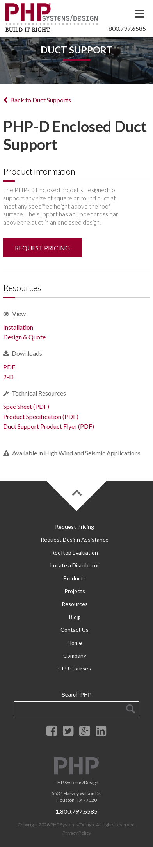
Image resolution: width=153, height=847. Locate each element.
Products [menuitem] (74, 578)
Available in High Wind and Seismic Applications (76, 452)
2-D (8, 376)
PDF (9, 367)
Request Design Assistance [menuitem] (75, 539)
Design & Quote (24, 337)
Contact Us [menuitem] (74, 629)
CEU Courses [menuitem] (74, 668)
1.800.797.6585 (76, 811)
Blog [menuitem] (74, 616)
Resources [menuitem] (75, 604)
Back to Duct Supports (37, 99)
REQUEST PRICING (42, 247)
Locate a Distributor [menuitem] (74, 565)
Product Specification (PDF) (40, 416)
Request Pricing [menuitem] (74, 526)
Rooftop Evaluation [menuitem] (74, 552)
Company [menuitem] (74, 655)
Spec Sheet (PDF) (26, 406)
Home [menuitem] (75, 642)
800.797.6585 (127, 28)
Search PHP (76, 695)
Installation (18, 327)
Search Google (130, 709)
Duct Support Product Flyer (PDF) (48, 426)
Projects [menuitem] (74, 591)
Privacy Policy (76, 833)
